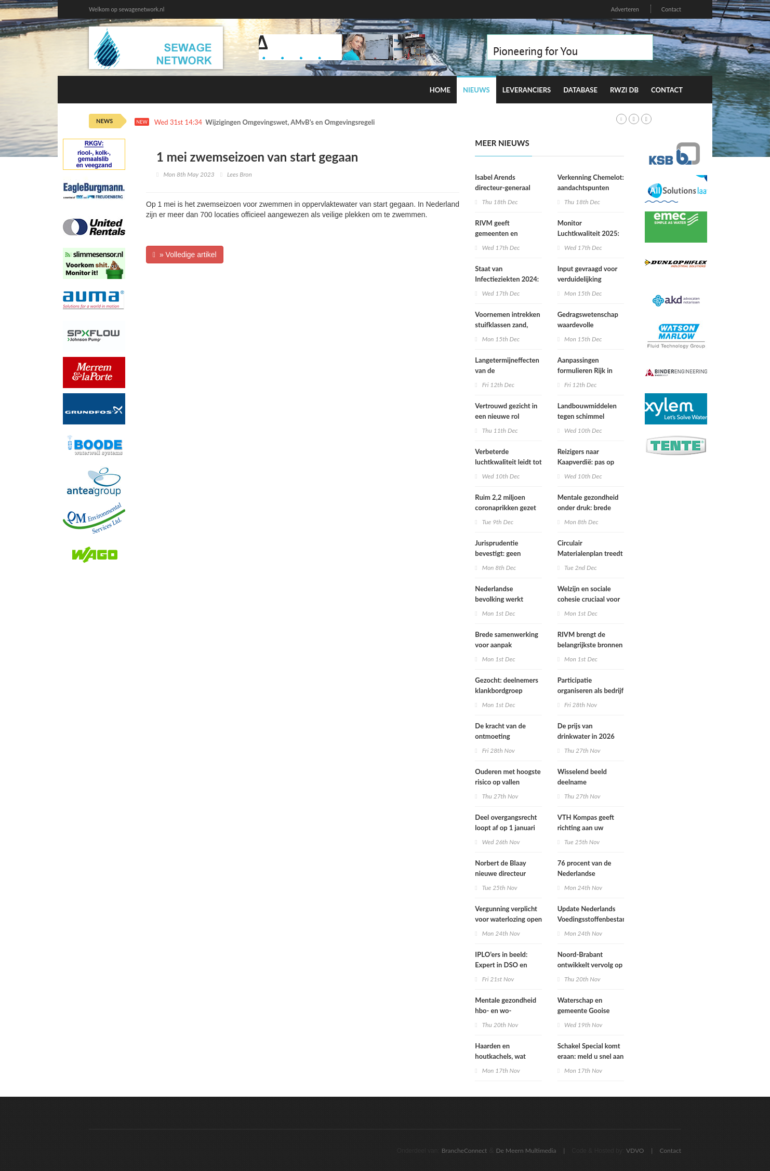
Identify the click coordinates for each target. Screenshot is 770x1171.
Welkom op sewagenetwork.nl (126, 9)
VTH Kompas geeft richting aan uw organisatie (585, 827)
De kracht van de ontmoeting (500, 731)
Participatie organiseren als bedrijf (590, 685)
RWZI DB (624, 90)
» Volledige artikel (185, 254)
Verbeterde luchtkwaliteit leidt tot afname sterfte (508, 461)
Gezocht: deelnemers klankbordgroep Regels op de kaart (506, 690)
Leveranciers (526, 90)
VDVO (635, 1150)
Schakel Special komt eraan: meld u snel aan (590, 1051)
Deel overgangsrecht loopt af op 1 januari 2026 (506, 827)
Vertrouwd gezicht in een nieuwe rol (506, 411)
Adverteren (625, 9)
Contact (671, 9)
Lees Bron (239, 174)
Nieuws (476, 90)
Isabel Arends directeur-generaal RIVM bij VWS (502, 187)
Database (580, 90)
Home (440, 90)
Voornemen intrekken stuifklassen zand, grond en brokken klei (507, 324)
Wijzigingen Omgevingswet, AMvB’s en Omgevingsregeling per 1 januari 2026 (322, 122)
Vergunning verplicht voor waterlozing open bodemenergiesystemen (511, 919)
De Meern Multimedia (526, 1150)
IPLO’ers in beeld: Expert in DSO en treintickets (501, 964)
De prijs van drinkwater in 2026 (586, 731)
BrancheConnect (464, 1150)
